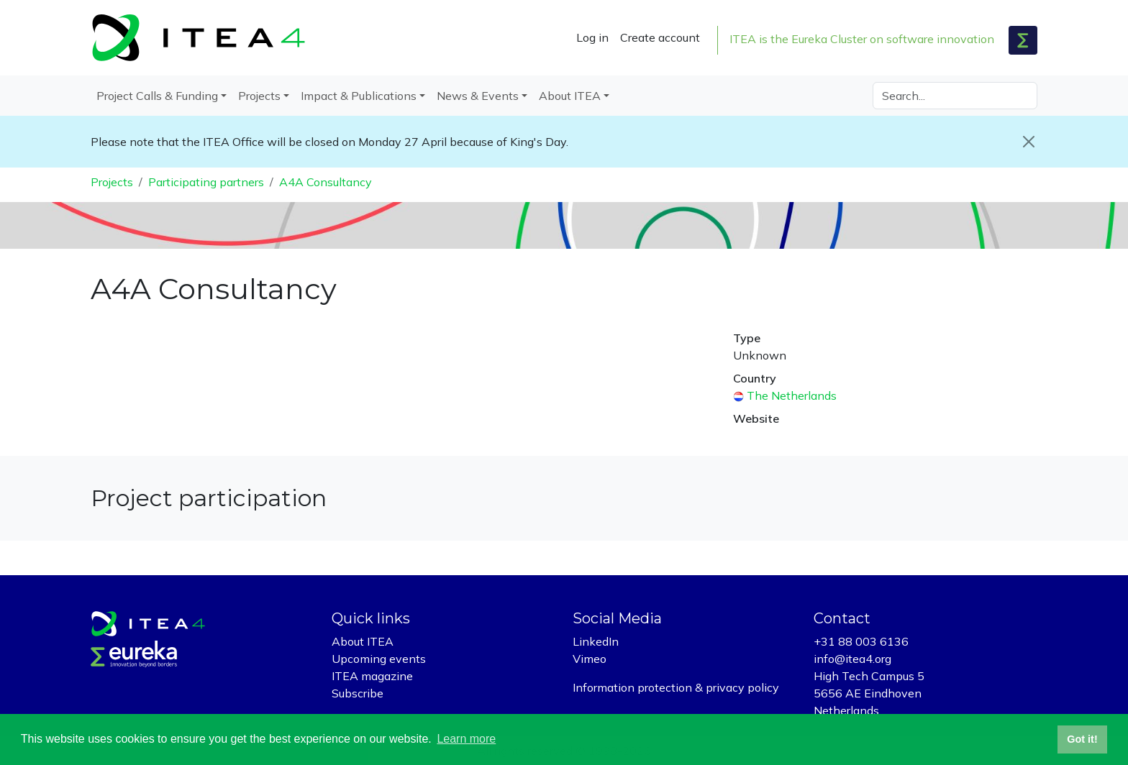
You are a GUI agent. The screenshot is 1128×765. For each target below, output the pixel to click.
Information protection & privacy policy (676, 687)
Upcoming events (379, 658)
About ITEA (363, 641)
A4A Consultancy (325, 182)
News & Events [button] (478, 95)
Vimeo (589, 658)
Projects (112, 182)
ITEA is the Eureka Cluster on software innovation (861, 39)
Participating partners (206, 182)
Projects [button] (259, 95)
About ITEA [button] (570, 95)
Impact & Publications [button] (359, 95)
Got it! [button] (1082, 739)
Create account (660, 37)
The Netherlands (792, 395)
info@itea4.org (852, 658)
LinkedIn (596, 641)
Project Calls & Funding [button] (157, 95)
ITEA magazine (372, 676)
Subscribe (357, 693)
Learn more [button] (466, 739)
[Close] (1028, 141)
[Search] (955, 95)
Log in (592, 37)
